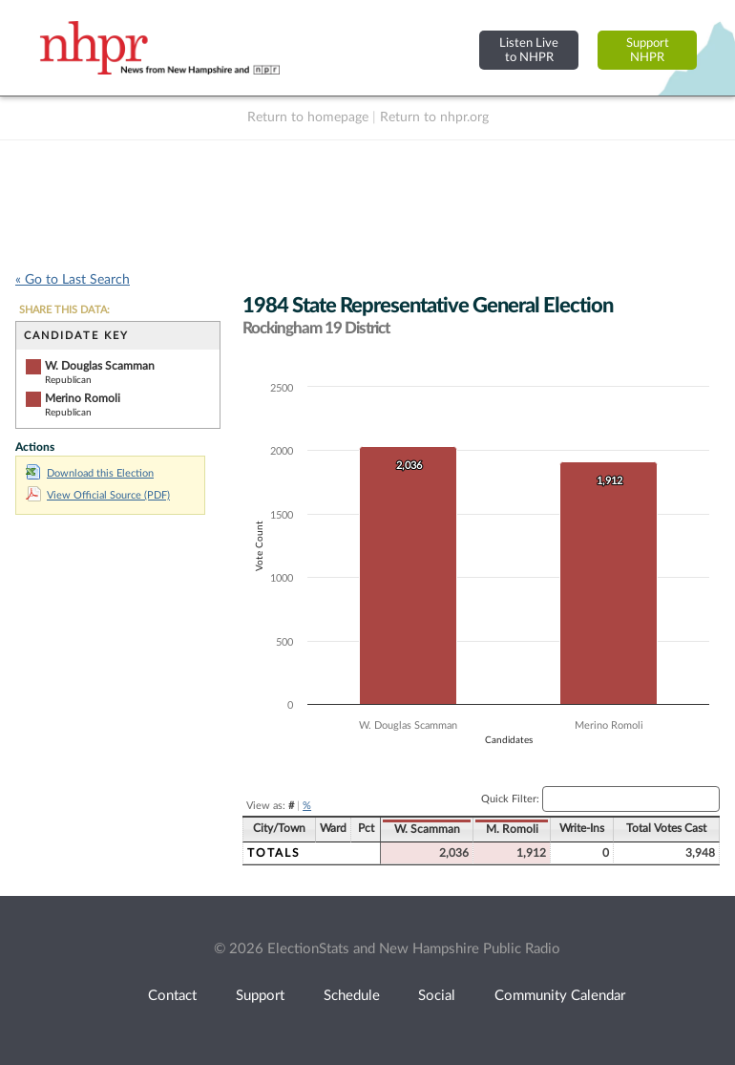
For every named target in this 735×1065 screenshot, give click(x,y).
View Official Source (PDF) (98, 495)
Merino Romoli (82, 398)
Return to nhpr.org (434, 117)
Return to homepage (307, 117)
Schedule (352, 996)
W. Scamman (427, 829)
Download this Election (90, 473)
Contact (172, 996)
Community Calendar (559, 996)
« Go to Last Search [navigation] (72, 280)
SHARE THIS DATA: (64, 310)
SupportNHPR (647, 50)
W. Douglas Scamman (100, 366)
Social (436, 996)
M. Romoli (512, 829)
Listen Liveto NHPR (528, 50)
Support (260, 996)
